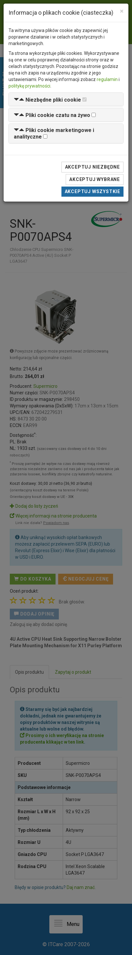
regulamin (107, 79)
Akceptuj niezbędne (92, 167)
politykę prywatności (29, 86)
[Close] (122, 11)
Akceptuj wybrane (94, 179)
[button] (47, 100)
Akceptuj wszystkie (92, 191)
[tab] (66, 99)
